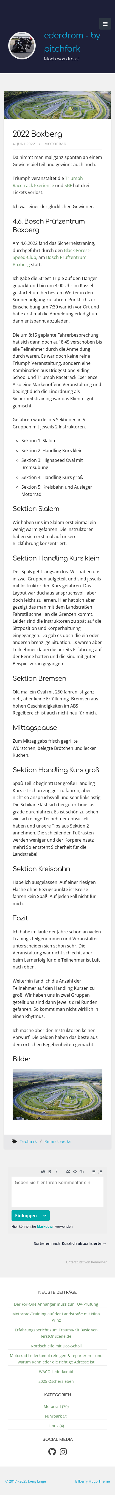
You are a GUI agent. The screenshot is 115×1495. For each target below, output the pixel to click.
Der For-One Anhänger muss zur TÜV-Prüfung (56, 1304)
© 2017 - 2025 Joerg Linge (25, 1481)
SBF (68, 185)
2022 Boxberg (37, 134)
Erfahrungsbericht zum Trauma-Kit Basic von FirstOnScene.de (56, 1333)
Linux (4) (56, 1425)
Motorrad (55, 143)
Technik (28, 1141)
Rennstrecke (58, 1141)
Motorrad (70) (56, 1406)
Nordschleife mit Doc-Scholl (56, 1346)
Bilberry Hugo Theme (92, 1481)
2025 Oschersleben (56, 1381)
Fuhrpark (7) (56, 1416)
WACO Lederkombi (56, 1371)
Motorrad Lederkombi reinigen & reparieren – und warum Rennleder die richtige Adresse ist (56, 1359)
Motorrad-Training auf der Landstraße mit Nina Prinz (56, 1317)
